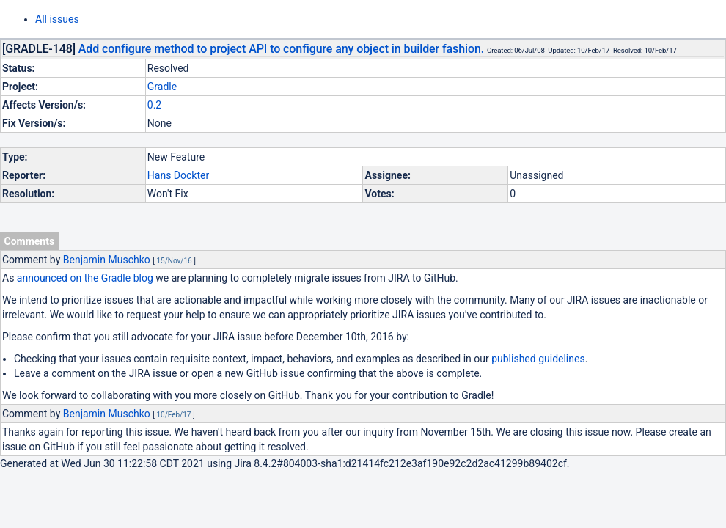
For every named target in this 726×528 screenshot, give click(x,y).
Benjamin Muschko (106, 259)
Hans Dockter (178, 175)
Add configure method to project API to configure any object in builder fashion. (281, 49)
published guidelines (537, 358)
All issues (57, 19)
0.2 (154, 105)
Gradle (162, 86)
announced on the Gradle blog (85, 278)
